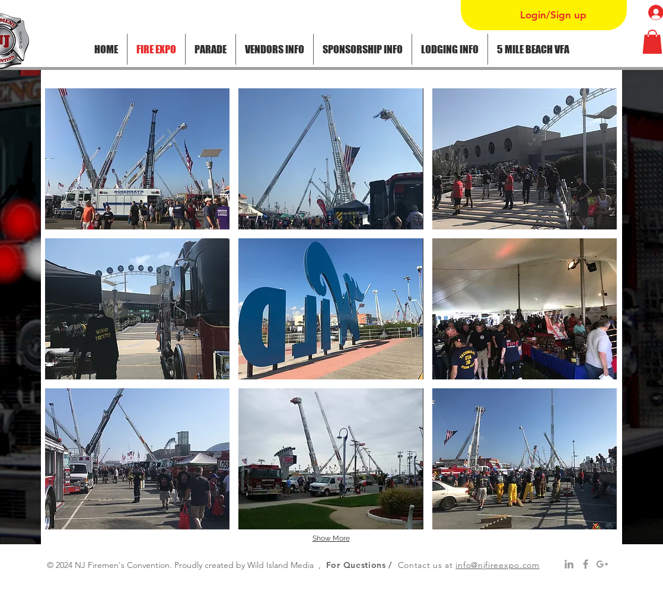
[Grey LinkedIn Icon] (569, 564)
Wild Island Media (280, 565)
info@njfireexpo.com (497, 565)
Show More (331, 538)
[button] (210, 49)
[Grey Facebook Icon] (585, 564)
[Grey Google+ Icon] (602, 564)
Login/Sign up (553, 15)
